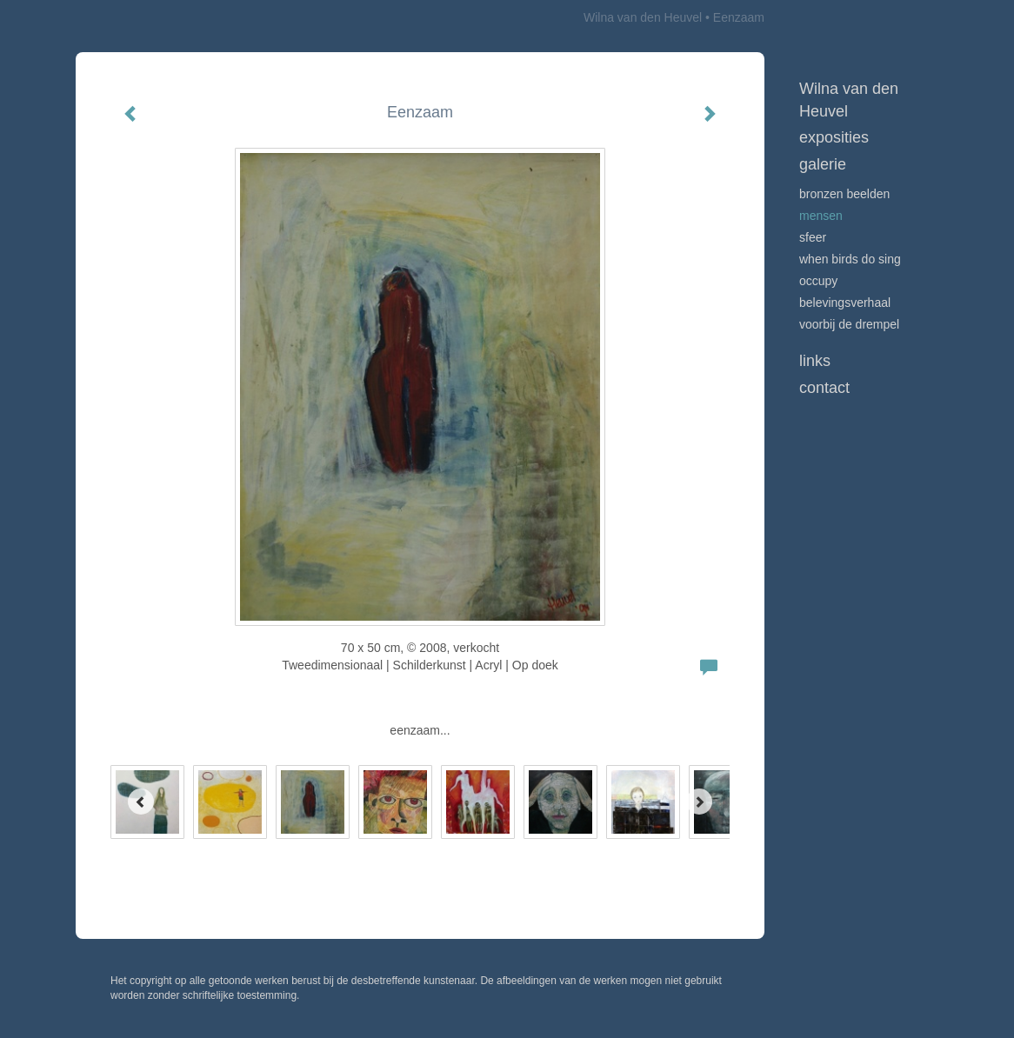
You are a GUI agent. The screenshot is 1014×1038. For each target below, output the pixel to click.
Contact (824, 387)
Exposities (834, 137)
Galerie (822, 164)
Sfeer (812, 237)
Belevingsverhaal (845, 302)
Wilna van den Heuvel (643, 17)
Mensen (821, 216)
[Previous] (141, 801)
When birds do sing (850, 259)
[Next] (699, 801)
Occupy (818, 281)
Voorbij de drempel (849, 324)
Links (815, 360)
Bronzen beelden (844, 194)
